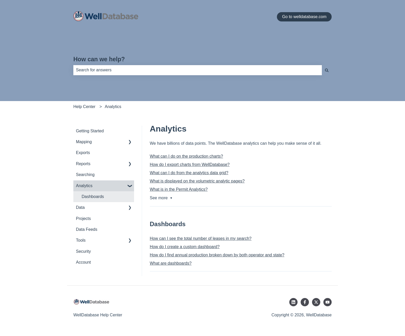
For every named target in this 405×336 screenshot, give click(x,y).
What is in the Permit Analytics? (179, 189)
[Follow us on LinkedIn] (293, 302)
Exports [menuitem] (83, 152)
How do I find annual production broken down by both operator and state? (217, 255)
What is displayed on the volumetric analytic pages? (197, 181)
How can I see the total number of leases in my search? (201, 238)
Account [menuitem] (83, 262)
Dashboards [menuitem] (93, 196)
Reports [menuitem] (83, 164)
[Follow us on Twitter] (316, 302)
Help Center (84, 106)
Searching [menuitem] (85, 174)
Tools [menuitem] (80, 240)
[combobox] (197, 70)
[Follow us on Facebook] (305, 302)
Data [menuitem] (80, 207)
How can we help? (99, 59)
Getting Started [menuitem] (90, 131)
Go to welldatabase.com (304, 16)
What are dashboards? (171, 263)
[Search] (327, 70)
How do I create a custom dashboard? (185, 247)
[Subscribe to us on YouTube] (327, 302)
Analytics (113, 106)
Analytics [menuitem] (84, 186)
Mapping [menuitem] (84, 142)
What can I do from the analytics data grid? (189, 173)
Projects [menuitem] (83, 218)
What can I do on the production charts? (186, 156)
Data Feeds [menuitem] (86, 229)
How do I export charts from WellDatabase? (190, 164)
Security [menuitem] (83, 251)
